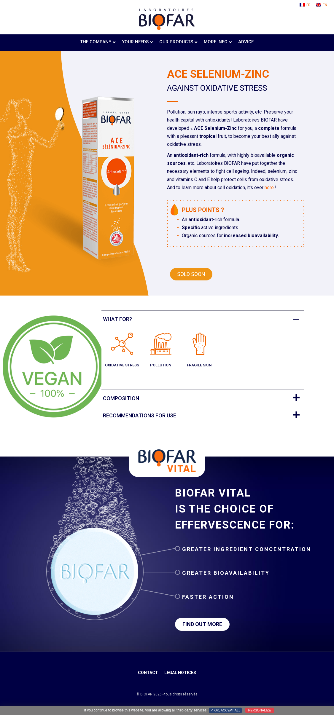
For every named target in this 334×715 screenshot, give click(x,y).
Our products (176, 41)
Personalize (259, 710)
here (269, 187)
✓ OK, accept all (225, 710)
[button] (191, 274)
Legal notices (180, 672)
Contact (148, 672)
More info (216, 41)
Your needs (135, 41)
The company (95, 41)
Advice (246, 41)
